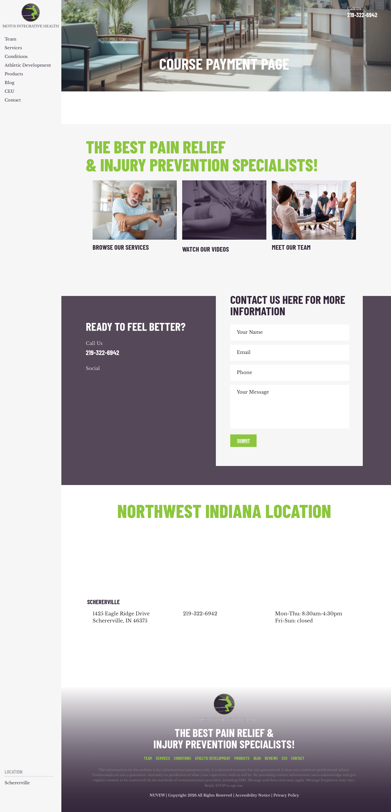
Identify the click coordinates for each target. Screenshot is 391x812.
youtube (120, 379)
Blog (9, 83)
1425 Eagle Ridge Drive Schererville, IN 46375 (121, 617)
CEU (9, 91)
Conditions (16, 56)
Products (14, 74)
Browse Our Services (121, 247)
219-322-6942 (362, 15)
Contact (13, 100)
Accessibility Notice (253, 795)
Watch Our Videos (205, 249)
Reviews (271, 758)
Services (13, 48)
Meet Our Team (291, 247)
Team (10, 39)
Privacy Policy (286, 795)
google (106, 379)
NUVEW (157, 795)
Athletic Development (28, 65)
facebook (91, 379)
